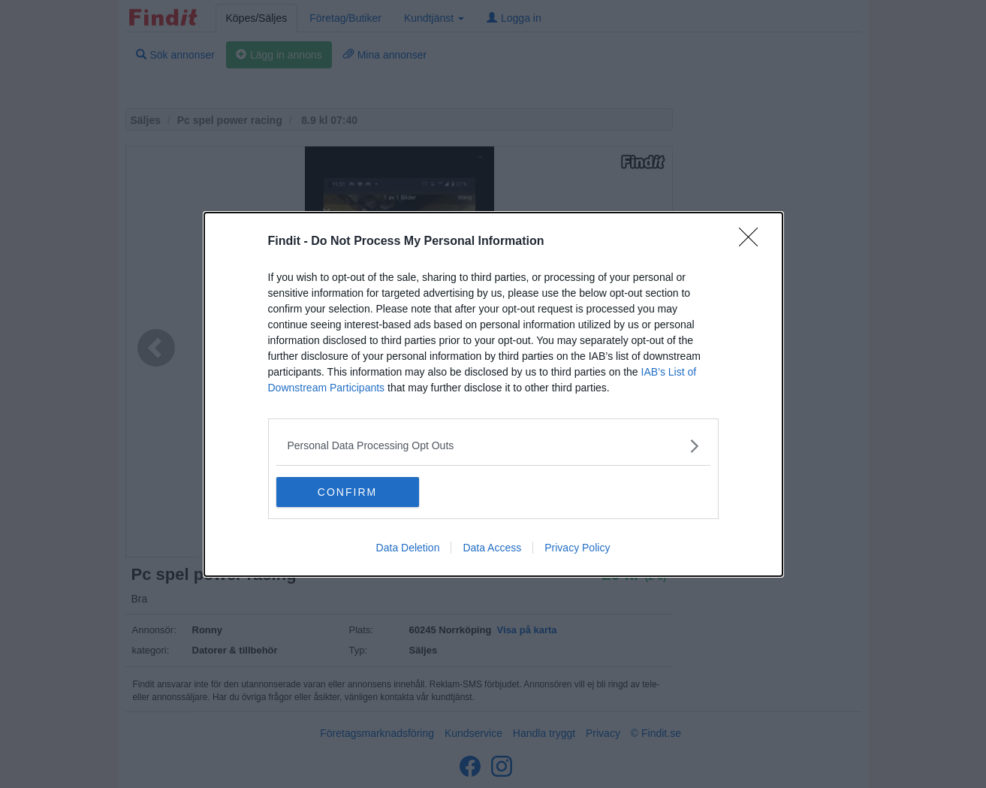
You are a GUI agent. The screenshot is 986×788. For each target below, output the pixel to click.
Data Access (492, 548)
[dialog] (493, 393)
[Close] (753, 241)
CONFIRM (347, 491)
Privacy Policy (577, 548)
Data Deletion (408, 548)
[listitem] (493, 445)
